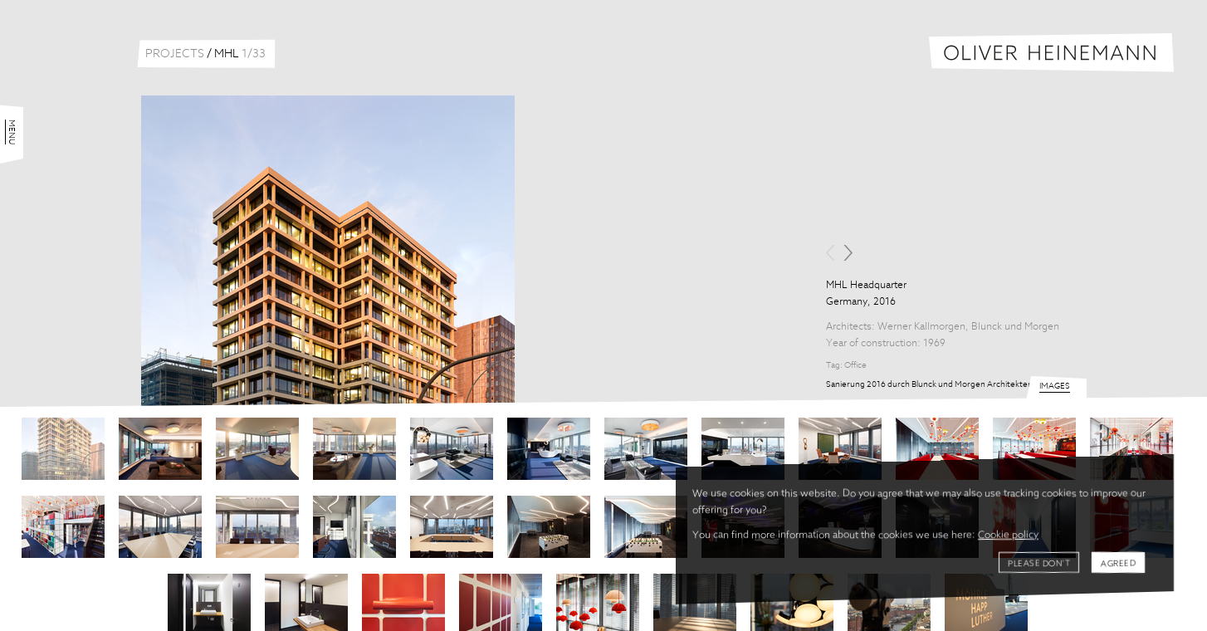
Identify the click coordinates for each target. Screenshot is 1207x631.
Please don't (1039, 564)
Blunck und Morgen (1015, 327)
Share (850, 412)
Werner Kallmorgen (921, 327)
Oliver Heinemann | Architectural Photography (1051, 52)
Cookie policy (1008, 536)
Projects (174, 54)
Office (855, 365)
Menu (11, 76)
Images (1054, 620)
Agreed (1118, 564)
